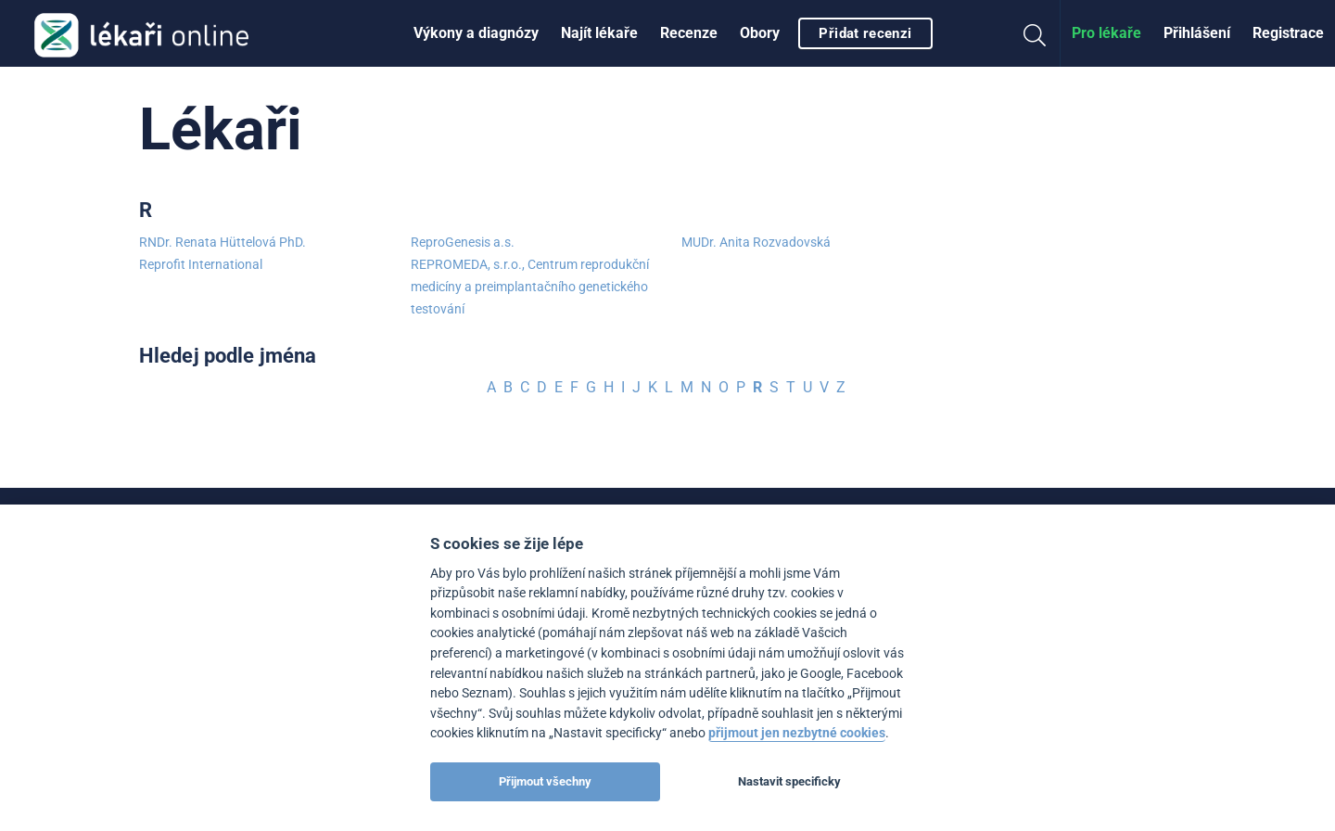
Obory (760, 33)
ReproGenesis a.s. (463, 242)
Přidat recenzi (865, 33)
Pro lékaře (1106, 33)
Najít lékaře (599, 33)
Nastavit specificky (789, 781)
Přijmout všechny (545, 781)
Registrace (1288, 33)
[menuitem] (476, 33)
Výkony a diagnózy (476, 33)
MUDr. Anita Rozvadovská (756, 242)
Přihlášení (1196, 33)
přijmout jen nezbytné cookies (796, 733)
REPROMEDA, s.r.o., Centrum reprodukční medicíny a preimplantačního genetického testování (530, 286)
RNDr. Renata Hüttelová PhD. (222, 242)
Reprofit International (200, 264)
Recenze (689, 33)
